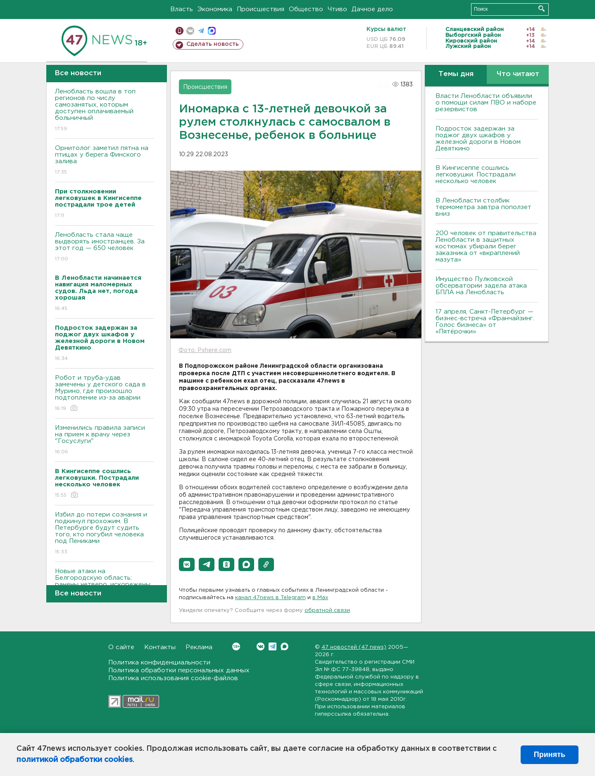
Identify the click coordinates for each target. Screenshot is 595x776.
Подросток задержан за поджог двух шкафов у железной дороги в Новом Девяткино (478, 138)
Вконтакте (236, 646)
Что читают (518, 74)
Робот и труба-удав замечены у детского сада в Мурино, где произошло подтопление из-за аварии (104, 393)
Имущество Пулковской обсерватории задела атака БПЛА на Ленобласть (481, 285)
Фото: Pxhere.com (204, 350)
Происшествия (260, 9)
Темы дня (456, 74)
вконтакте (190, 31)
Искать (541, 8)
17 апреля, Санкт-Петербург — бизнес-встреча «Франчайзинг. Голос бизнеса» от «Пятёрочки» (485, 321)
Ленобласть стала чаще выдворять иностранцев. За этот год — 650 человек (104, 247)
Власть (181, 9)
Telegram (272, 646)
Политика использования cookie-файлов (173, 678)
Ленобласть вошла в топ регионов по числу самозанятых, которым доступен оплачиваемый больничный (104, 110)
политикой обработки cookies (75, 760)
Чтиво (337, 9)
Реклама (199, 647)
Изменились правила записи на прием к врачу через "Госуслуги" (104, 440)
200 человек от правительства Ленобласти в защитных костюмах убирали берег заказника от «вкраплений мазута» (486, 246)
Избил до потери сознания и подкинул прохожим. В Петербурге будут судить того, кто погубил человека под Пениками (104, 533)
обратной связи (327, 610)
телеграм (201, 31)
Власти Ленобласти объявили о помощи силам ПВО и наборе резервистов (486, 102)
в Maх (320, 597)
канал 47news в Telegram (270, 597)
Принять (549, 754)
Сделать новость (212, 44)
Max (284, 646)
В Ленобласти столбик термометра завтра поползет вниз (483, 207)
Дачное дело (372, 9)
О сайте (121, 647)
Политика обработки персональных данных (179, 670)
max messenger (212, 31)
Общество (306, 9)
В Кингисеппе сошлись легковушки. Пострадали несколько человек (476, 174)
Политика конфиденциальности (159, 662)
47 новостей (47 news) (353, 647)
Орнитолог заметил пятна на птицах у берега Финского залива (104, 160)
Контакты (160, 647)
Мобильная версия (179, 31)
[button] (187, 564)
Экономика (215, 9)
